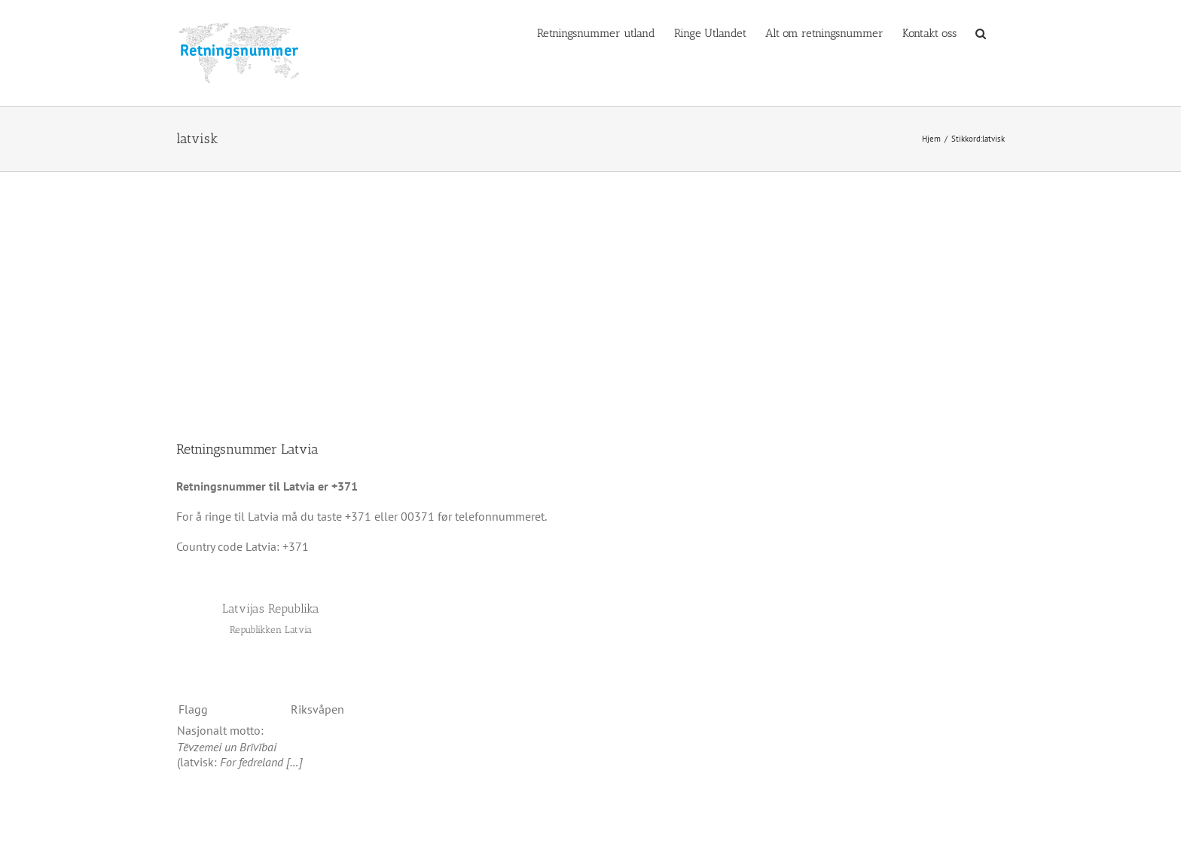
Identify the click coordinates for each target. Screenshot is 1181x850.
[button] (980, 32)
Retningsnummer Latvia (247, 449)
